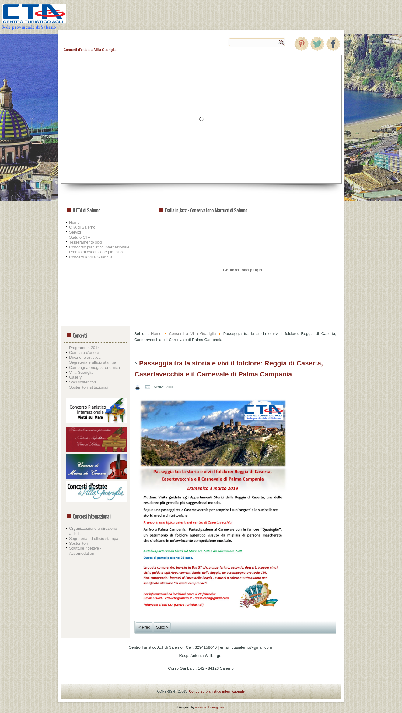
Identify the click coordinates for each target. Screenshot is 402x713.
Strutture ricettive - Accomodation (85, 550)
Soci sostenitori (82, 382)
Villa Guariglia (81, 372)
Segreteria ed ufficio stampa (93, 538)
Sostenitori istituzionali (88, 387)
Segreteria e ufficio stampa (92, 362)
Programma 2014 (84, 347)
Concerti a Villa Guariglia (91, 257)
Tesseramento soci (85, 242)
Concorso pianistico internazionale (99, 247)
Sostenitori (78, 543)
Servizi (75, 232)
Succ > (162, 627)
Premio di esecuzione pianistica (96, 252)
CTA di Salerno (82, 227)
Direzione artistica (84, 357)
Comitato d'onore (84, 352)
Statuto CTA (79, 237)
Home (74, 222)
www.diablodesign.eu (209, 707)
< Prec (144, 627)
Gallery (75, 377)
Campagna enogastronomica (94, 367)
